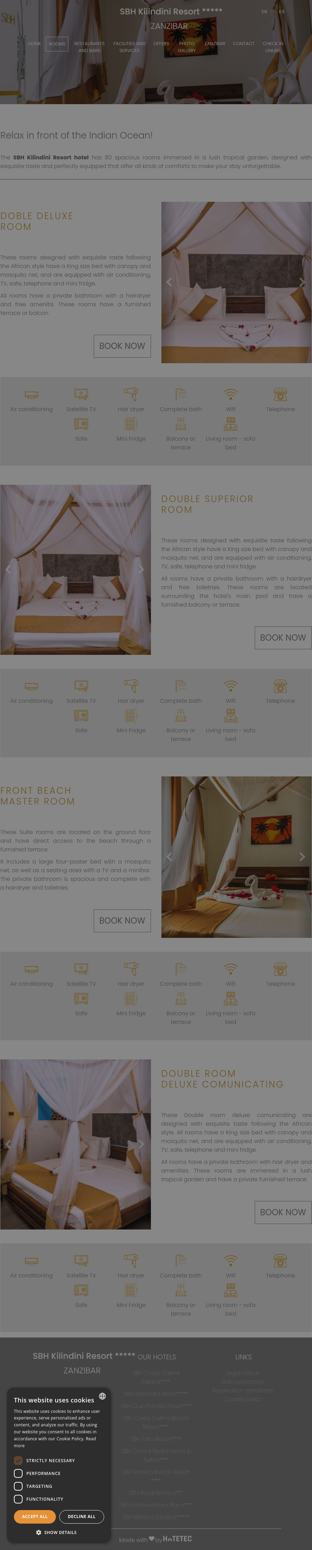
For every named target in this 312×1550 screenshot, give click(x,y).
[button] (59, 1532)
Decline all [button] (82, 1516)
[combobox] (102, 1396)
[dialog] (59, 1465)
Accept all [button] (35, 1516)
